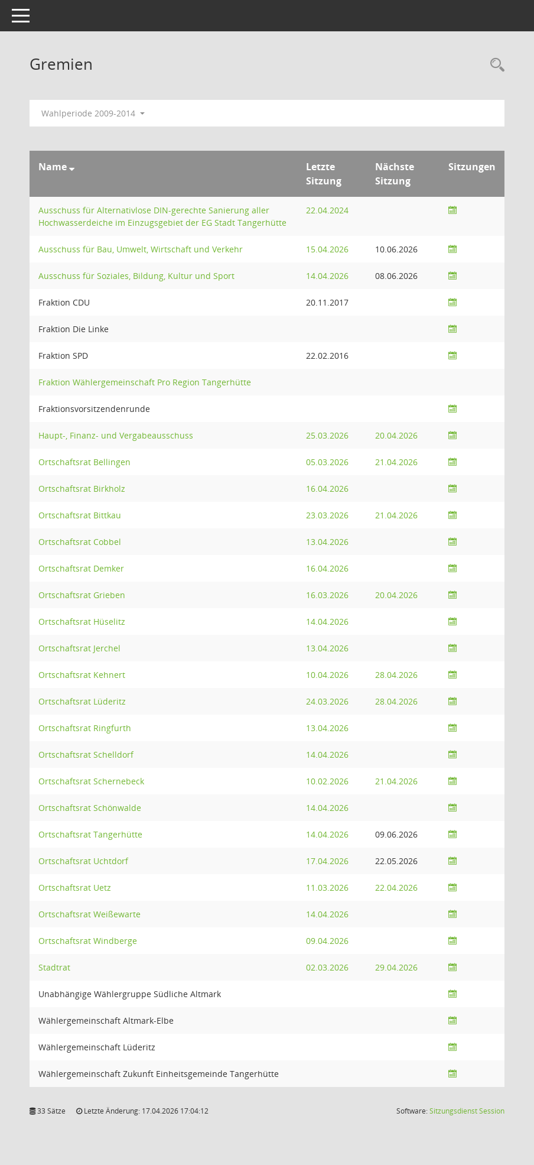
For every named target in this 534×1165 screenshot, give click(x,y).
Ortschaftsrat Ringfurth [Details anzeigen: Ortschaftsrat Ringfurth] (84, 728)
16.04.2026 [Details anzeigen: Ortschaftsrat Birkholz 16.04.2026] (327, 488)
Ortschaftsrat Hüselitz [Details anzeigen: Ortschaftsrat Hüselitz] (81, 621)
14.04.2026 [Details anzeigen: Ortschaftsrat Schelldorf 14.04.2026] (327, 754)
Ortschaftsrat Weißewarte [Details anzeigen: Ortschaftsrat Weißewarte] (89, 914)
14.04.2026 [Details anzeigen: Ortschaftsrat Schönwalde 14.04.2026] (327, 807)
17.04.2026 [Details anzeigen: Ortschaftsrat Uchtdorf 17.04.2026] (327, 861)
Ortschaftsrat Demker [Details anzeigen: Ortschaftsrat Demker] (81, 568)
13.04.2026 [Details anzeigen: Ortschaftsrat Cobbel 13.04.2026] (327, 541)
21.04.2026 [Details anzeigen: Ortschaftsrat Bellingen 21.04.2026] (396, 462)
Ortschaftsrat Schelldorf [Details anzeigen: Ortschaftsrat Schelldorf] (86, 754)
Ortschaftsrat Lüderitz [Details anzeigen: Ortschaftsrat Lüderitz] (82, 701)
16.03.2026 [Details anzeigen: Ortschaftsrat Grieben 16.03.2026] (327, 595)
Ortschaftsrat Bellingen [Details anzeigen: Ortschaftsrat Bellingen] (84, 462)
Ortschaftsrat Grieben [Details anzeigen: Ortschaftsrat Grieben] (81, 595)
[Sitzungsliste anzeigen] (452, 210)
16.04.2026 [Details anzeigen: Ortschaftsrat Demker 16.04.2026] (327, 568)
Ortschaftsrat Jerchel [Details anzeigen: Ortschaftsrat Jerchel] (79, 648)
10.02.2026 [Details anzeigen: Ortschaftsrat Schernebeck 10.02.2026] (327, 781)
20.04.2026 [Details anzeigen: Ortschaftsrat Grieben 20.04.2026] (396, 595)
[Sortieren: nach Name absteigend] (71, 166)
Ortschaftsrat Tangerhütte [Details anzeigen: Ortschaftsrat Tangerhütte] (90, 834)
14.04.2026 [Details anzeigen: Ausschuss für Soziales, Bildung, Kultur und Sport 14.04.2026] (327, 275)
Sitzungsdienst (466, 1111)
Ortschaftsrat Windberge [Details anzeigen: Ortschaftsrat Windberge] (87, 940)
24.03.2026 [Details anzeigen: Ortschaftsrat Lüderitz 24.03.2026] (327, 701)
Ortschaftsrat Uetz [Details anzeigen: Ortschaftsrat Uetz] (74, 887)
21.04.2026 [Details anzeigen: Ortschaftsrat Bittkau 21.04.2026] (396, 515)
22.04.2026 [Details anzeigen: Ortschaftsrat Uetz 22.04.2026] (396, 887)
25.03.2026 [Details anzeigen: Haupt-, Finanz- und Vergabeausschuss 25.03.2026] (327, 435)
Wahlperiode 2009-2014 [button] (93, 113)
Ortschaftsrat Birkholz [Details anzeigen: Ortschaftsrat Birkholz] (81, 488)
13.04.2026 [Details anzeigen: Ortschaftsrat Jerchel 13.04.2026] (327, 648)
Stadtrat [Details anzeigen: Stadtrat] (54, 967)
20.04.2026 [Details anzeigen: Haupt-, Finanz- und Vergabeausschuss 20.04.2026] (396, 435)
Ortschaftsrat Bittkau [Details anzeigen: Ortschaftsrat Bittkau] (79, 515)
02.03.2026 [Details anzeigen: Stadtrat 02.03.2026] (327, 967)
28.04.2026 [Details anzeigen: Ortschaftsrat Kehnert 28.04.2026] (396, 674)
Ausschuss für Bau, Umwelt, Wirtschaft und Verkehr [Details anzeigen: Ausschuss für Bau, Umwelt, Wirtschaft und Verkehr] (140, 249)
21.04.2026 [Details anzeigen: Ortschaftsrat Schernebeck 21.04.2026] (396, 781)
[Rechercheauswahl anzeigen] (494, 65)
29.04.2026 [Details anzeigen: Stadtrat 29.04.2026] (396, 967)
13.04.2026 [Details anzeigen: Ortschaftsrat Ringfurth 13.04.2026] (327, 728)
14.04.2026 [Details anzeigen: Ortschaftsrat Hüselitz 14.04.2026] (327, 621)
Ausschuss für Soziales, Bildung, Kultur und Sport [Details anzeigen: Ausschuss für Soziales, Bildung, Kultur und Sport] (136, 275)
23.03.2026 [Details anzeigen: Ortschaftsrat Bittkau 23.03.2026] (327, 515)
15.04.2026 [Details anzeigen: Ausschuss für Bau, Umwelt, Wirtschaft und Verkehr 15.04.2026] (327, 249)
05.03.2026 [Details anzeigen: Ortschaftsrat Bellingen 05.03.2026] (327, 462)
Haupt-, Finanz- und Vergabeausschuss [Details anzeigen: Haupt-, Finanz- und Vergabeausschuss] (115, 435)
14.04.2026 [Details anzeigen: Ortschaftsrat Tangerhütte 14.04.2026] (327, 834)
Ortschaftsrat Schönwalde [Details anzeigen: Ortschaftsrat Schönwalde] (89, 807)
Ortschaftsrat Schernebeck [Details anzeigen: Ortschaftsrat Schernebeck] (91, 781)
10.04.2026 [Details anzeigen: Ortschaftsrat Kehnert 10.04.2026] (327, 674)
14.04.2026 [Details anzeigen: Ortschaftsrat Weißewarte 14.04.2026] (327, 914)
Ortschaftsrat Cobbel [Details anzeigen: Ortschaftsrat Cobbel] (79, 541)
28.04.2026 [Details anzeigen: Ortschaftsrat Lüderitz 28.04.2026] (396, 701)
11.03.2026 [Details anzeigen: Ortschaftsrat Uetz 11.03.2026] (327, 887)
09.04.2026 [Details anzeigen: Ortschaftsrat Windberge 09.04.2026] (327, 940)
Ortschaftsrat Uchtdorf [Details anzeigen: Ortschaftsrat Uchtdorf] (83, 861)
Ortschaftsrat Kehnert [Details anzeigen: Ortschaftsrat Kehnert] (81, 674)
